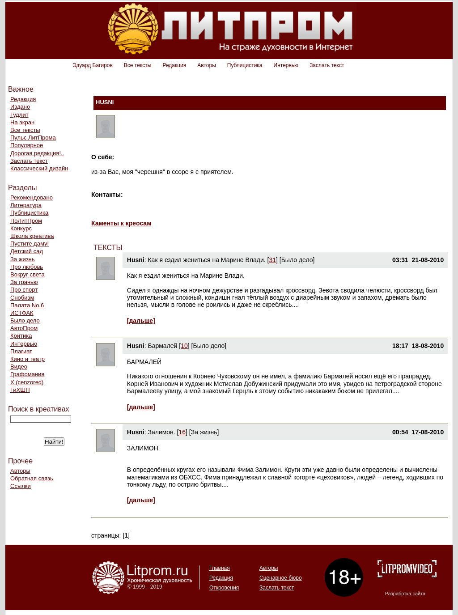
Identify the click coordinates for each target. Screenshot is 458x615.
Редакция (174, 65)
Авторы (206, 65)
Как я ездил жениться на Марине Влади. (206, 259)
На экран (22, 122)
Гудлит (19, 114)
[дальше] (141, 320)
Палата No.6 (27, 305)
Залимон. (161, 432)
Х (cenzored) (26, 382)
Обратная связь (31, 478)
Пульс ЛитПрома (33, 137)
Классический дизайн (39, 168)
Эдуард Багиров (92, 65)
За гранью (24, 282)
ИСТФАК (22, 313)
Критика (21, 335)
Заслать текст (327, 65)
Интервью (286, 65)
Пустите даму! (29, 243)
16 (182, 432)
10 (184, 345)
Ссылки (20, 486)
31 (272, 259)
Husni (135, 259)
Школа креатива (32, 236)
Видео (18, 366)
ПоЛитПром (26, 220)
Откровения (224, 588)
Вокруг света (27, 274)
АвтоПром (24, 328)
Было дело (25, 320)
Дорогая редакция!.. (37, 153)
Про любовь (26, 266)
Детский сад (26, 251)
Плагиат (21, 351)
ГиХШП (20, 389)
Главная (219, 568)
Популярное (26, 145)
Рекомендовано (31, 197)
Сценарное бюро (280, 578)
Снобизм (22, 297)
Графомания (27, 374)
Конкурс (21, 228)
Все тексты (138, 65)
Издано (20, 106)
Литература (26, 205)
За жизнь (22, 259)
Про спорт (24, 289)
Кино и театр (27, 359)
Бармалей (162, 345)
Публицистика (245, 65)
